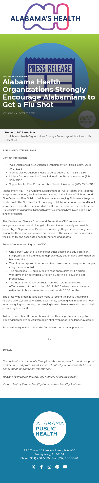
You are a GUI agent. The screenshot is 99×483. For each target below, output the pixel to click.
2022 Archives (26, 132)
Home (9, 132)
